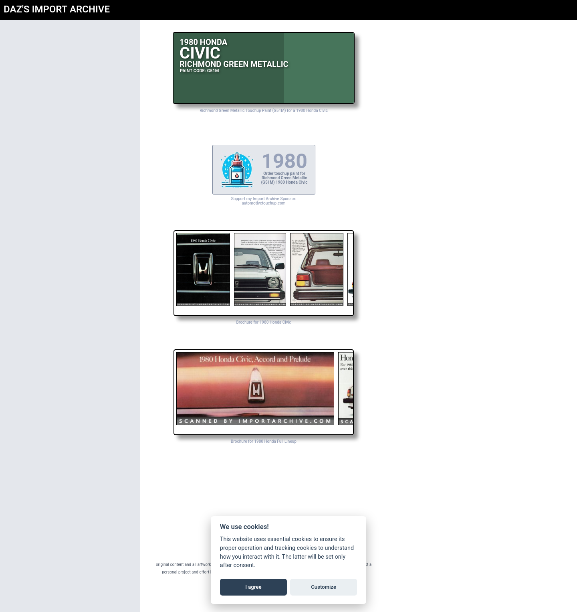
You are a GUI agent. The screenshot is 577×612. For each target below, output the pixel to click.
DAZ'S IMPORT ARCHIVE (57, 9)
